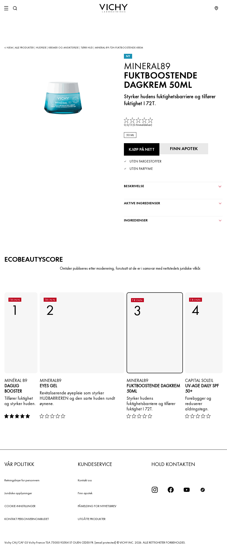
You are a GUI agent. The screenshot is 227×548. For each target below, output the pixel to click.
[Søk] (15, 8)
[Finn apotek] (183, 148)
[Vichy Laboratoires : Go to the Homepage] (113, 8)
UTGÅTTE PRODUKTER (92, 519)
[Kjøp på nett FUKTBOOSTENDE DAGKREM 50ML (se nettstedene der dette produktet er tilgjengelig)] (141, 149)
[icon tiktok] (202, 489)
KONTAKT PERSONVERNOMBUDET (26, 519)
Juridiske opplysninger (18, 493)
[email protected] (105, 542)
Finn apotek (85, 493)
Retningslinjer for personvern (21, 480)
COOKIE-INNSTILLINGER (19, 506)
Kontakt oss (85, 480)
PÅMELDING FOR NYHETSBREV (97, 506)
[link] (139, 122)
